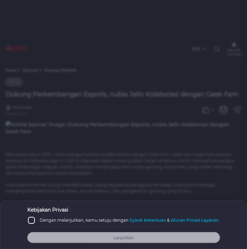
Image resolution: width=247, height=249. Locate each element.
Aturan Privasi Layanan (195, 220)
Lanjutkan (123, 237)
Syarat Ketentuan (147, 220)
